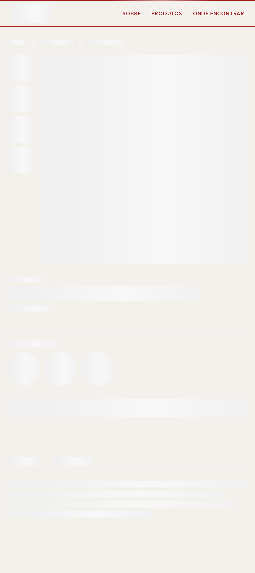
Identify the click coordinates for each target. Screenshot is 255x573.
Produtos (166, 13)
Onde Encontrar (218, 13)
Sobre (132, 13)
